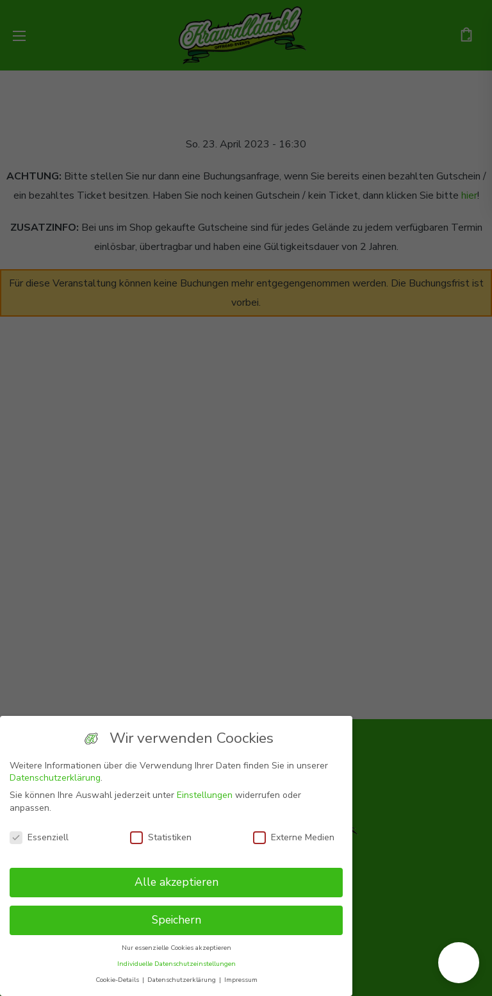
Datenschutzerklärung (55, 778)
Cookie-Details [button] (118, 979)
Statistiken (161, 837)
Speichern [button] (176, 919)
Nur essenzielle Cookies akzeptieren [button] (176, 947)
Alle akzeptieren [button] (176, 882)
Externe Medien (293, 837)
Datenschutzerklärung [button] (182, 979)
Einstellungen (205, 795)
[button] (458, 962)
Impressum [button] (241, 979)
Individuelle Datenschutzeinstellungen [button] (176, 963)
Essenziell (39, 837)
